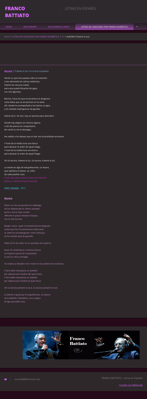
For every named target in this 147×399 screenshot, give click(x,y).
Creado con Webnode (131, 380)
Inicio (9, 21)
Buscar (139, 8)
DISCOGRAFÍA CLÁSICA (58, 21)
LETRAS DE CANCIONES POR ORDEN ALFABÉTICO (104, 21)
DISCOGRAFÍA (30, 21)
